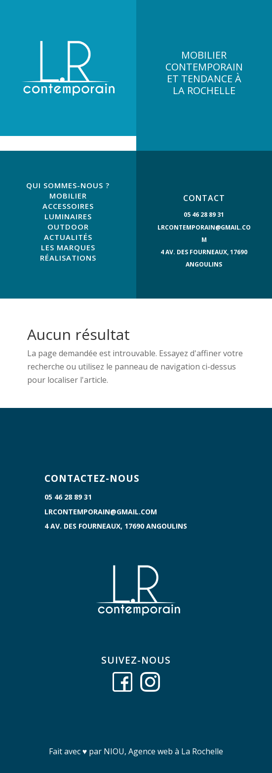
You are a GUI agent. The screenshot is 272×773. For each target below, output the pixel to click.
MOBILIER (68, 196)
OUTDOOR (68, 227)
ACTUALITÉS (68, 237)
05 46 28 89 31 (204, 214)
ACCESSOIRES (68, 206)
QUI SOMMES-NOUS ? (68, 185)
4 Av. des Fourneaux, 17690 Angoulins (115, 526)
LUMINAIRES (68, 216)
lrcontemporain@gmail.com (100, 511)
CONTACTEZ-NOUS (92, 478)
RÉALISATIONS (68, 258)
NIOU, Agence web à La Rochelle (163, 751)
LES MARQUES (68, 247)
